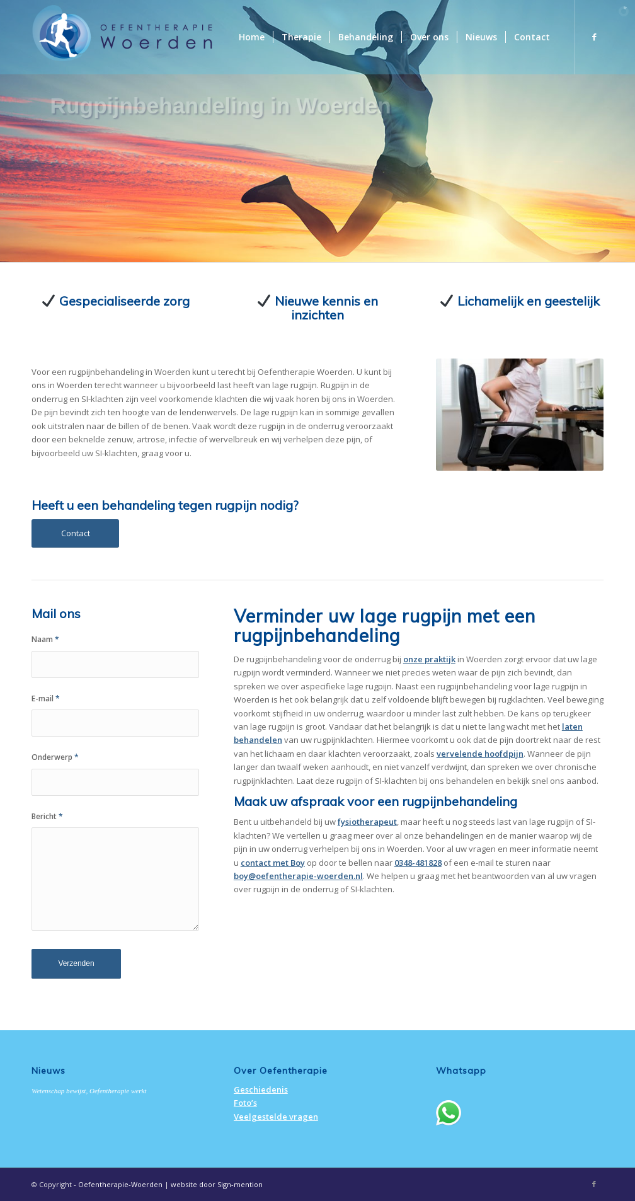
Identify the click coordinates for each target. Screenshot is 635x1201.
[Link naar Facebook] (594, 36)
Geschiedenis (261, 1089)
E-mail (45, 698)
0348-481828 (418, 862)
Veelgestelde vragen (276, 1116)
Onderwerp (55, 757)
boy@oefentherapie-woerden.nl (298, 876)
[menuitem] (252, 37)
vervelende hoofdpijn (480, 753)
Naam (45, 639)
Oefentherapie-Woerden (120, 1184)
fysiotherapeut (367, 821)
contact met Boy (273, 862)
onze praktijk (429, 659)
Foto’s (245, 1102)
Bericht (47, 816)
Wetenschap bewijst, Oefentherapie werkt (88, 1091)
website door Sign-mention (217, 1184)
